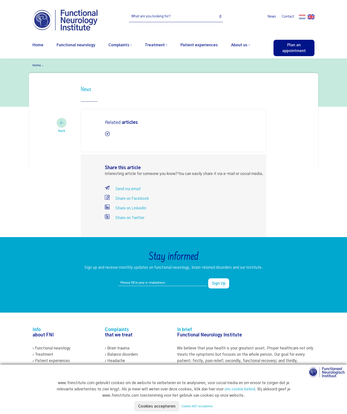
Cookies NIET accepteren (197, 406)
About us (239, 45)
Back (62, 125)
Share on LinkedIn (125, 208)
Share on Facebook (127, 198)
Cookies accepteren (156, 406)
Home (38, 45)
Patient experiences (199, 45)
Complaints (118, 45)
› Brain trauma (117, 348)
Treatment (155, 45)
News (271, 16)
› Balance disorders (121, 354)
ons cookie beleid (240, 389)
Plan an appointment (294, 48)
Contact (288, 16)
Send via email (122, 189)
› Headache (115, 361)
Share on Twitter (124, 218)
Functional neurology (76, 45)
